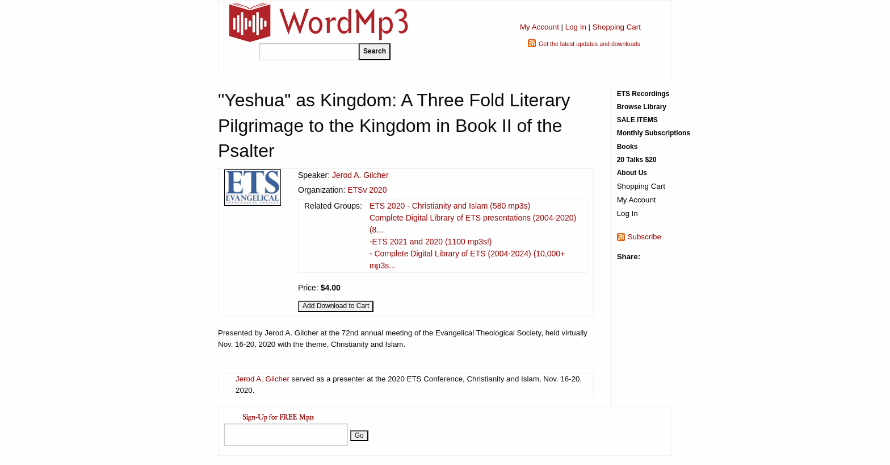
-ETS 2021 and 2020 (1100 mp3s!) (431, 241)
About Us (632, 173)
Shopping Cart (617, 27)
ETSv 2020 (367, 189)
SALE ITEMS (637, 120)
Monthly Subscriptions (653, 133)
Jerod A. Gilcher (360, 175)
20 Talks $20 (637, 160)
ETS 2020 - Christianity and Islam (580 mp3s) (450, 205)
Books (627, 147)
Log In (575, 27)
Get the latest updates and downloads (589, 43)
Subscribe (644, 236)
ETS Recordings (643, 94)
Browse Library (641, 107)
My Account (539, 27)
